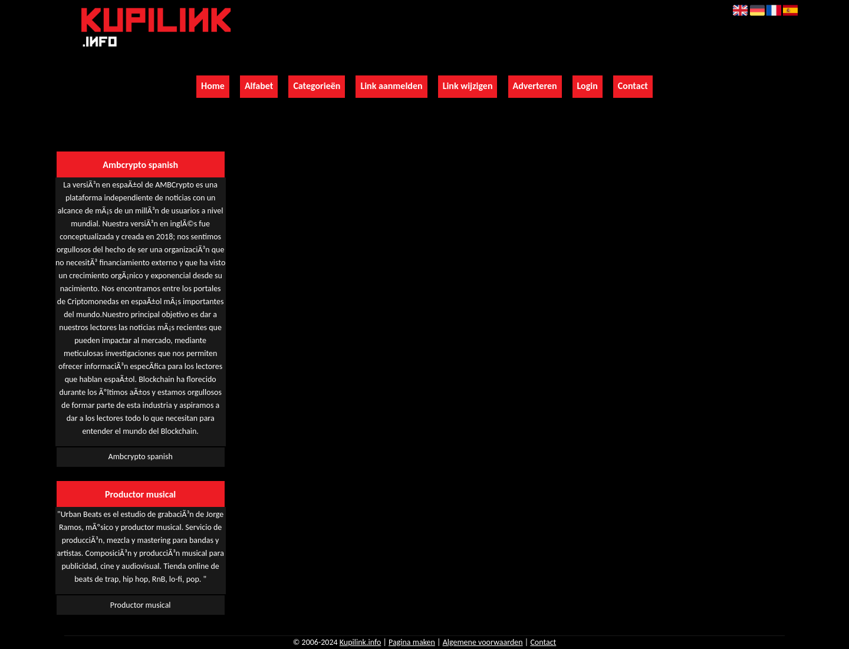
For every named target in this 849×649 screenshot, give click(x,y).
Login (587, 85)
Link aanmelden (391, 85)
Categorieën (316, 85)
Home (213, 85)
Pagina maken (412, 642)
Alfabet (259, 85)
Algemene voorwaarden (483, 642)
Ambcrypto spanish (140, 457)
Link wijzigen (468, 85)
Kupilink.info (360, 642)
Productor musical (140, 605)
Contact (633, 85)
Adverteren (535, 85)
